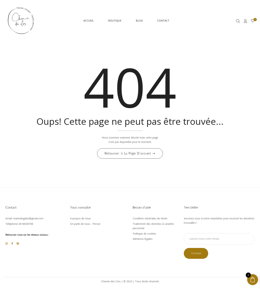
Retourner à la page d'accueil (128, 154)
